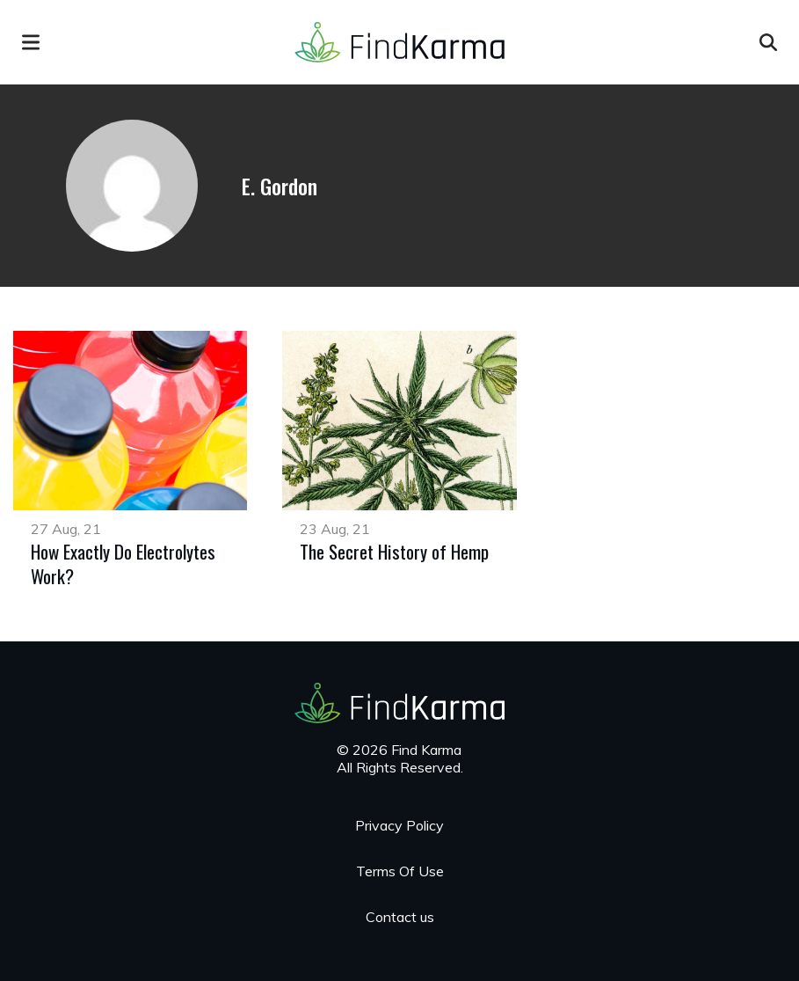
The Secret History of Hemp (394, 551)
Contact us (400, 917)
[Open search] (768, 42)
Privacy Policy (399, 825)
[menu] (30, 42)
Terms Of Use (400, 871)
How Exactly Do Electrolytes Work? (123, 563)
